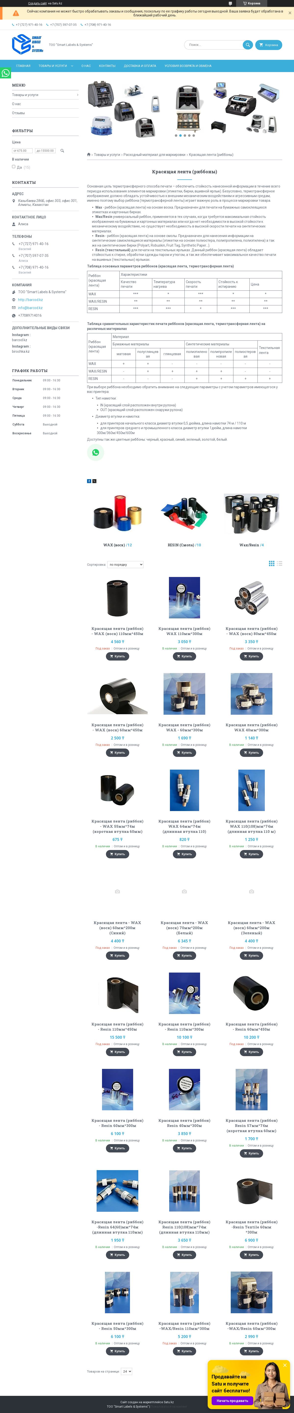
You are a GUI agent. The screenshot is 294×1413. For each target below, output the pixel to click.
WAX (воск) (114, 545)
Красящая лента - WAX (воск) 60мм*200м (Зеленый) (251, 927)
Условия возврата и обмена (188, 66)
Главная (23, 66)
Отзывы (18, 113)
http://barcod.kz (30, 300)
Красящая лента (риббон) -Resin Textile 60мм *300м (252, 1227)
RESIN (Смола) (181, 545)
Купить (120, 656)
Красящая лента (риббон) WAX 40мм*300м (252, 727)
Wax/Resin (249, 545)
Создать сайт (37, 3)
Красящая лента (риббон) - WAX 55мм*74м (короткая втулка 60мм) (117, 826)
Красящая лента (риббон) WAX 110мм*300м (184, 631)
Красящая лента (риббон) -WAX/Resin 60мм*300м (252, 1326)
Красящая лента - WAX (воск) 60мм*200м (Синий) (117, 927)
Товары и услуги (53, 66)
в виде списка (279, 564)
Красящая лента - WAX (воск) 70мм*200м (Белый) (184, 927)
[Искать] (248, 45)
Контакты (107, 66)
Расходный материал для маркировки (154, 155)
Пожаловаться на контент (169, 1406)
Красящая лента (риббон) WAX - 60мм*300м (184, 727)
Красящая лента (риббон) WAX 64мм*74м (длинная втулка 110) (184, 826)
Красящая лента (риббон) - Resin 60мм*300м (117, 1123)
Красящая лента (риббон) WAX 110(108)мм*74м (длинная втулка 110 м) (252, 826)
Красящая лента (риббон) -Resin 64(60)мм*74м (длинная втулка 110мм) (117, 1227)
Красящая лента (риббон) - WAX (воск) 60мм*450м (117, 727)
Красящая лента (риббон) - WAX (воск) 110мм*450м (117, 631)
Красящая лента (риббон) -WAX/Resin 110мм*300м (184, 1326)
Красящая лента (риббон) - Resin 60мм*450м (252, 1027)
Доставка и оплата (140, 66)
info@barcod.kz (30, 308)
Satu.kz (169, 1402)
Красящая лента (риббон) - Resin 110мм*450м (117, 1027)
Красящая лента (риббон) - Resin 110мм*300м (184, 1027)
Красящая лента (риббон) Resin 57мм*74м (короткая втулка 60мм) (252, 1125)
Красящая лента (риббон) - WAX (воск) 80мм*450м (252, 631)
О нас (86, 66)
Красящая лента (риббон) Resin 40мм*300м (184, 1123)
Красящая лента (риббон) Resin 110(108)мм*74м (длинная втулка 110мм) (184, 1227)
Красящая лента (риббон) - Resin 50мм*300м (117, 1326)
